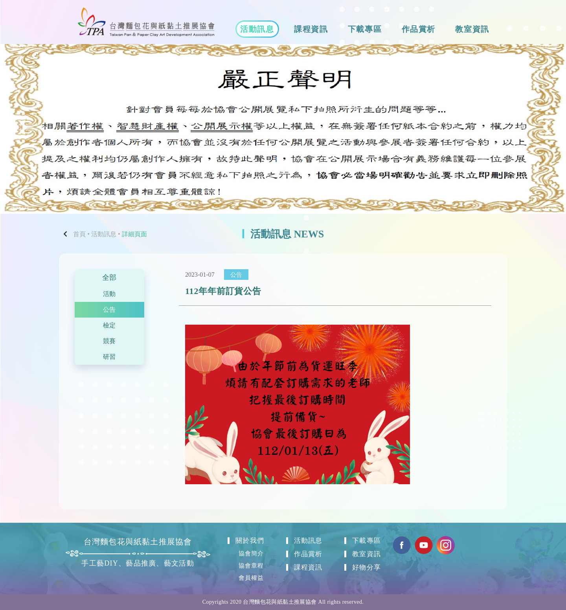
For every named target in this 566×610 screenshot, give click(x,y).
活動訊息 (257, 29)
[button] (42, 129)
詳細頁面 (134, 234)
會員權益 (251, 577)
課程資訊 (311, 29)
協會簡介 (251, 552)
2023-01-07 (200, 274)
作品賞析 (419, 29)
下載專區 (365, 29)
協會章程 (251, 564)
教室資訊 (472, 29)
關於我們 (250, 539)
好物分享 (367, 566)
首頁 (79, 234)
